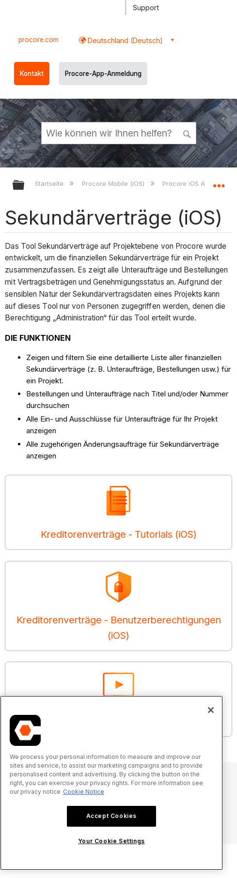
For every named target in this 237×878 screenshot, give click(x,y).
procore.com (38, 40)
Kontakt (32, 73)
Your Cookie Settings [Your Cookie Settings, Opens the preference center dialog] (111, 841)
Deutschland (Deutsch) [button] (124, 40)
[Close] (210, 710)
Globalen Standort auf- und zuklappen (218, 182)
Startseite (50, 183)
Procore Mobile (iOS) (114, 183)
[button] (187, 132)
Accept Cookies (111, 815)
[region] (111, 783)
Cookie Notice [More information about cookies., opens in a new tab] (83, 791)
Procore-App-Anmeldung (103, 73)
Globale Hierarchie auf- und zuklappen (24, 186)
